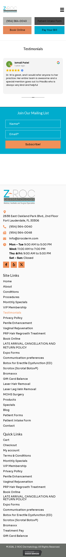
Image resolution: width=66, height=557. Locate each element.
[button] (33, 145)
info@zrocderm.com (23, 238)
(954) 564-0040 (20, 226)
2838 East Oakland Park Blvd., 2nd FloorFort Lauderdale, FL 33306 (30, 218)
